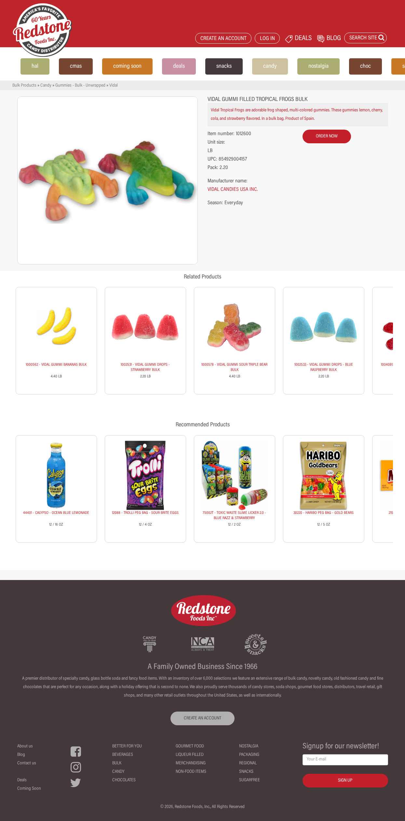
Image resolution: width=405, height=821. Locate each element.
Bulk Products (24, 85)
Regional (248, 763)
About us (25, 746)
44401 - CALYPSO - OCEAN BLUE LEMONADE (56, 513)
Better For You (127, 746)
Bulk (116, 763)
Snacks (246, 772)
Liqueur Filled (190, 755)
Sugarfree (249, 780)
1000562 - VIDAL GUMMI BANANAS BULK (56, 365)
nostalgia (318, 66)
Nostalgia (248, 746)
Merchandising (191, 763)
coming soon (127, 66)
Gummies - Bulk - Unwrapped (80, 85)
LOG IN (267, 39)
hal (35, 66)
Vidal (113, 85)
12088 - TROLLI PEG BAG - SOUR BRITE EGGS (145, 513)
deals (179, 66)
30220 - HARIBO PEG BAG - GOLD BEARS (323, 513)
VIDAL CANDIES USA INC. (233, 189)
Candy (45, 85)
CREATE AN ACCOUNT (223, 39)
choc (365, 66)
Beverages (122, 755)
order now (327, 136)
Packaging (249, 755)
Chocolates (124, 780)
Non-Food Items (191, 772)
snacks (224, 66)
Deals (22, 780)
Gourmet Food (190, 746)
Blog (21, 755)
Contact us (26, 763)
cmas (76, 66)
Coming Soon (29, 788)
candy (270, 66)
